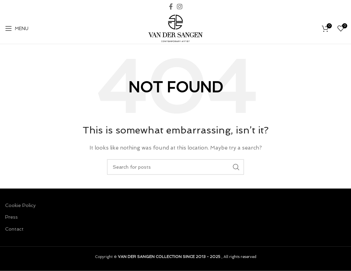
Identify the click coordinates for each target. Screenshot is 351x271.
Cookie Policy (20, 205)
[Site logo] (175, 27)
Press (11, 217)
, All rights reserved (187, 256)
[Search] (175, 167)
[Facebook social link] (171, 6)
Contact (14, 229)
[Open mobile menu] (17, 28)
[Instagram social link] (179, 6)
